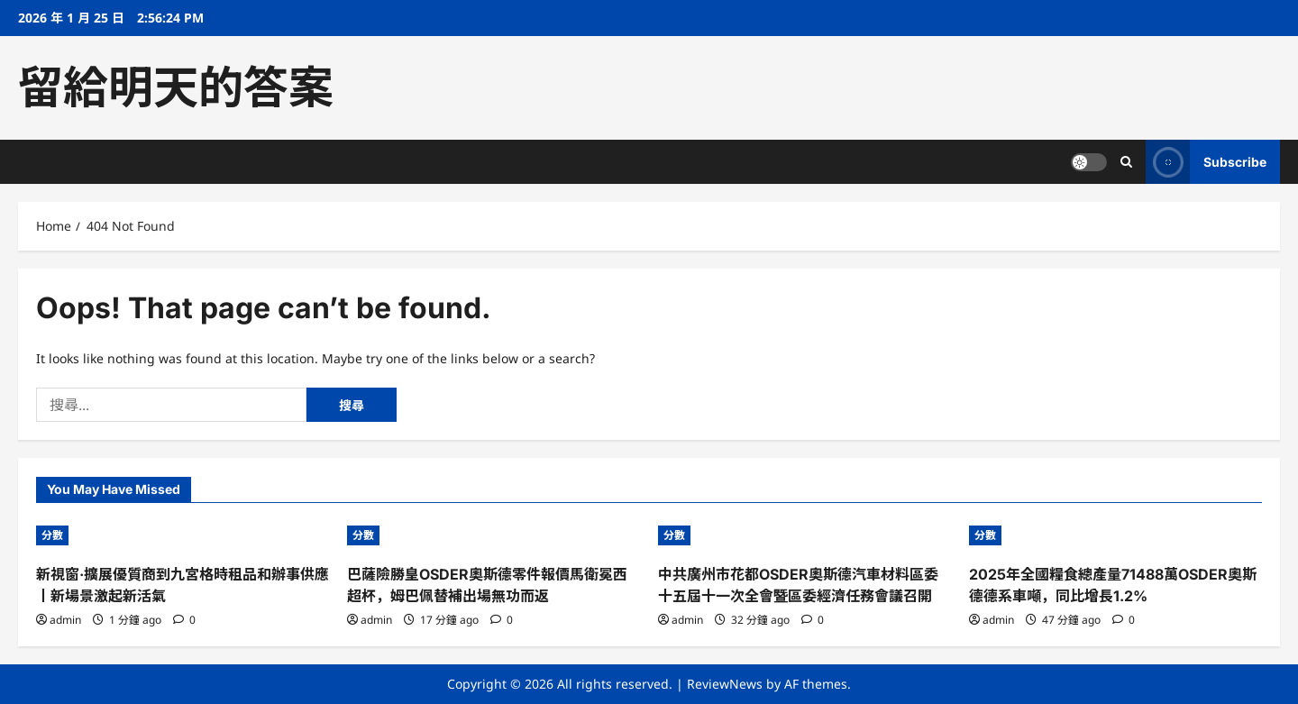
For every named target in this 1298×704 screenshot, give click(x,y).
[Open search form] (1126, 161)
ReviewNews (725, 683)
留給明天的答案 (176, 87)
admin (65, 619)
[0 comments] (184, 619)
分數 (52, 535)
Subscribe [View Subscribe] (1206, 162)
